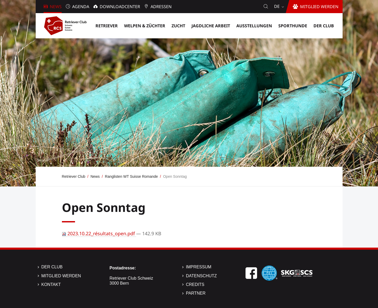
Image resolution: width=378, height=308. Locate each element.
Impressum (198, 267)
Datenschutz (201, 276)
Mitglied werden (61, 276)
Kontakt (51, 284)
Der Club (52, 267)
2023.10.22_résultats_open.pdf (99, 233)
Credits (195, 284)
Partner (196, 293)
